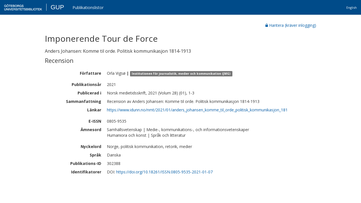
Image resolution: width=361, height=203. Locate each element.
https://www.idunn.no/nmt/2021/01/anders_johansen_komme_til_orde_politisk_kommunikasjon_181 (197, 109)
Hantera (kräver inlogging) (290, 25)
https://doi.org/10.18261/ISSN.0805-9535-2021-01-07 (164, 172)
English (351, 7)
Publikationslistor (88, 7)
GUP (57, 7)
